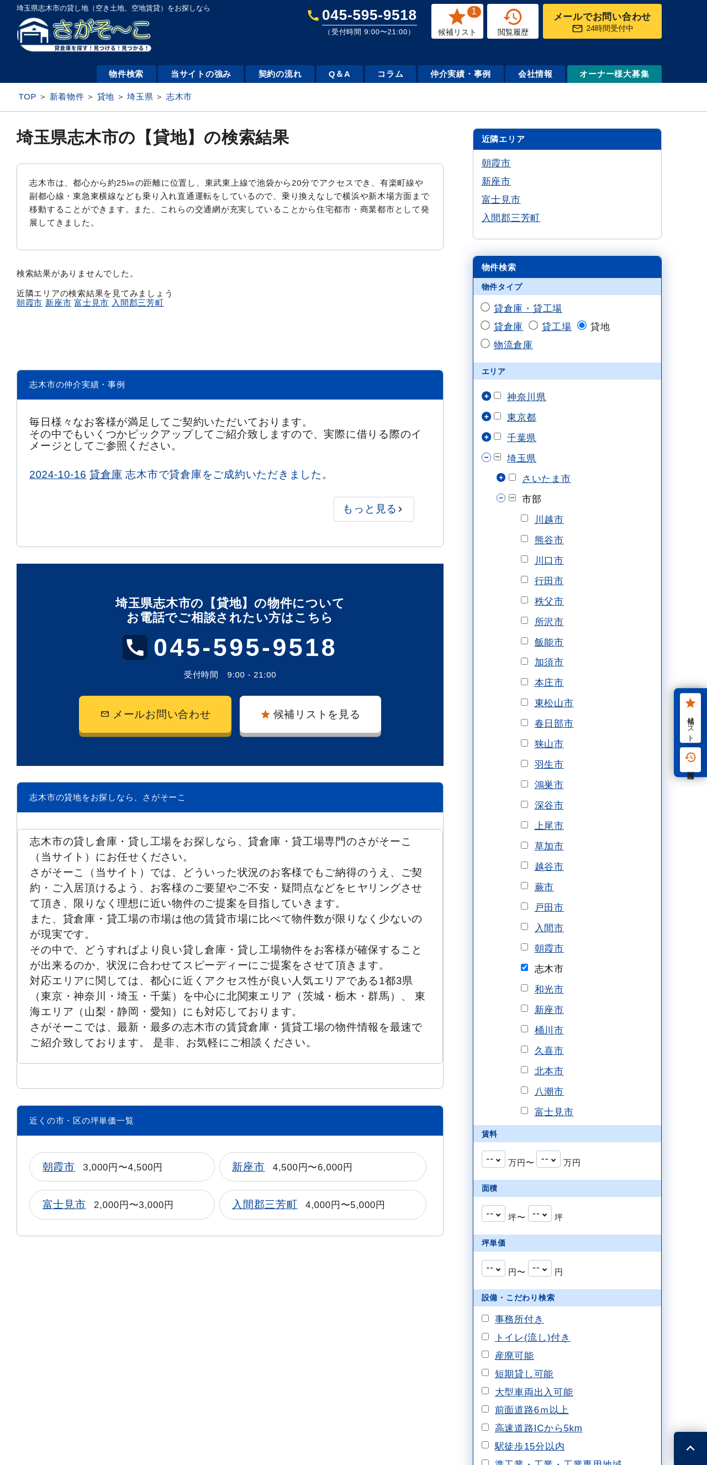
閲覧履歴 (690, 760)
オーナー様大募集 (614, 73)
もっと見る (369, 508)
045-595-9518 (369, 21)
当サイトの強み (201, 73)
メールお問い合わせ (155, 714)
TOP (28, 96)
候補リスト (690, 718)
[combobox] (493, 1159)
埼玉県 (140, 96)
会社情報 (535, 73)
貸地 (106, 96)
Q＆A (340, 73)
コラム (390, 73)
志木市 (179, 96)
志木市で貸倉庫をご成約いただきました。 (181, 474)
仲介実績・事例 (460, 73)
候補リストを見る (310, 714)
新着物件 (67, 96)
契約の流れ (280, 73)
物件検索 (126, 73)
